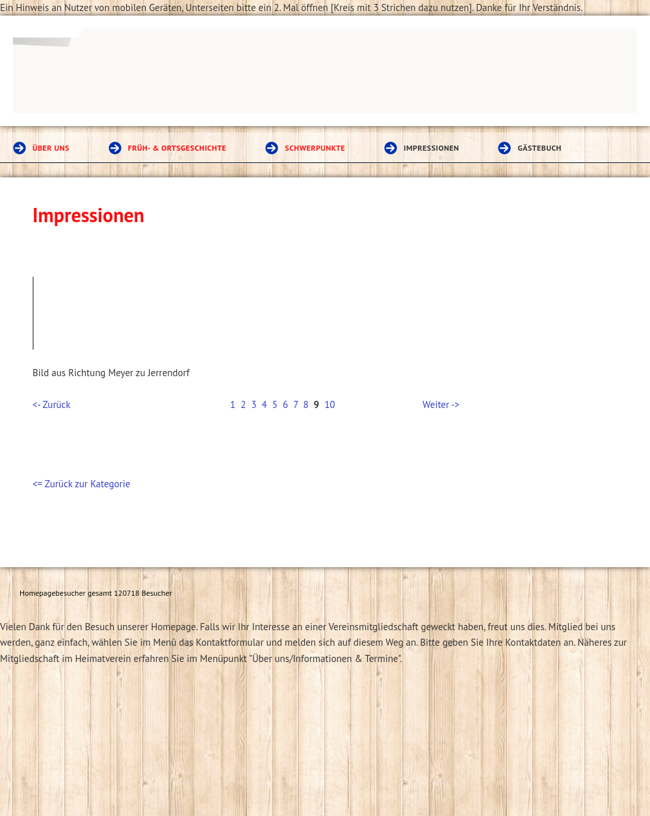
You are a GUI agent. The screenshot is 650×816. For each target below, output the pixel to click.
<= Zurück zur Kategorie (81, 484)
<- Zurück (51, 404)
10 (329, 404)
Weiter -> (441, 404)
